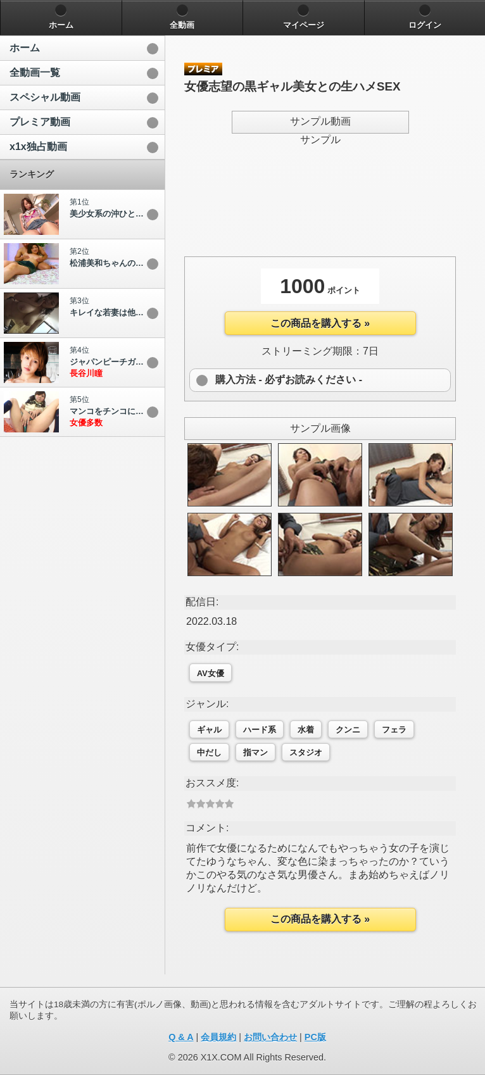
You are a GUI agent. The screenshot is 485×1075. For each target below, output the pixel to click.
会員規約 (218, 1037)
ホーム (24, 47)
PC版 (315, 1037)
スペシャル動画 (44, 97)
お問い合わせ (270, 1037)
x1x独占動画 (38, 146)
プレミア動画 (39, 121)
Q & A (180, 1037)
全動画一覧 (34, 72)
